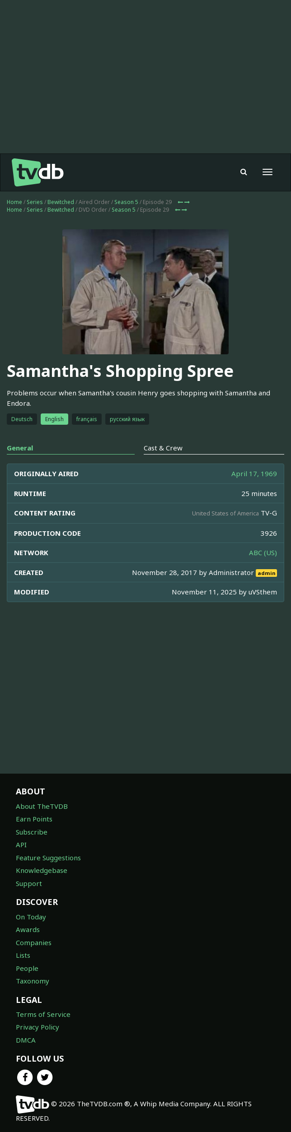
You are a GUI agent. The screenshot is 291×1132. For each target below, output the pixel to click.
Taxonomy (32, 980)
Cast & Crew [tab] (163, 447)
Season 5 (126, 202)
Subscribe (31, 831)
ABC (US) (263, 552)
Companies (34, 942)
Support (29, 883)
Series (35, 202)
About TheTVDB (42, 806)
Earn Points (34, 818)
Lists (23, 955)
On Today (31, 916)
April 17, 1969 (254, 473)
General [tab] (20, 447)
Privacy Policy (37, 1026)
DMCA (26, 1039)
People (27, 968)
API (21, 844)
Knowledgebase (41, 870)
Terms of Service (43, 1014)
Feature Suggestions (48, 857)
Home (14, 202)
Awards (28, 929)
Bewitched (60, 202)
